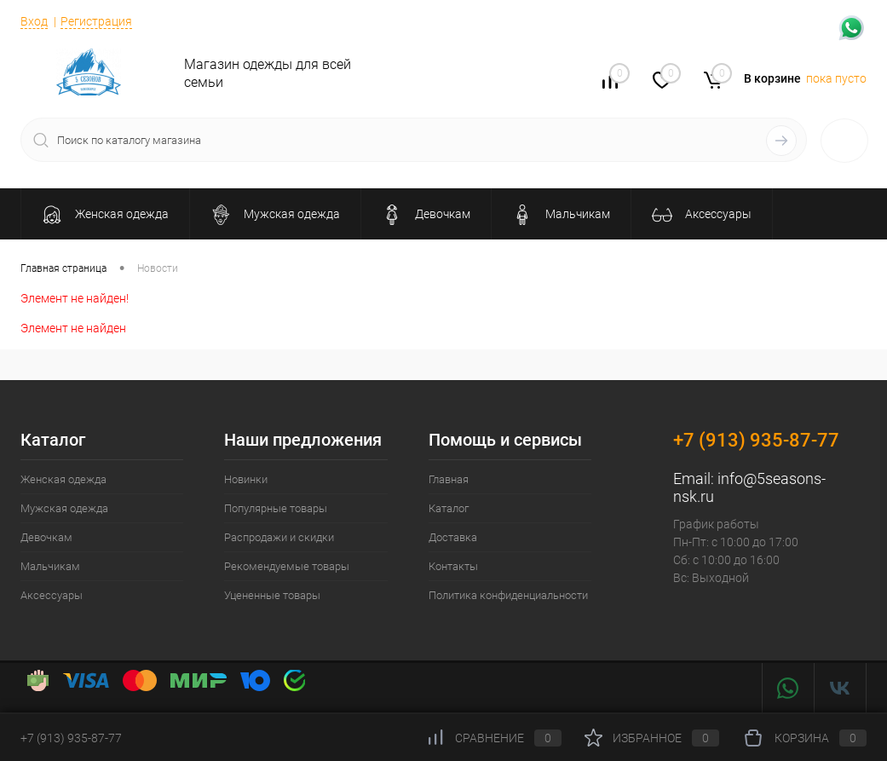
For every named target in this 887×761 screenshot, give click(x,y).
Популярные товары (275, 508)
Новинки (246, 479)
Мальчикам (50, 566)
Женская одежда (63, 479)
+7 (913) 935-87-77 (756, 440)
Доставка (453, 537)
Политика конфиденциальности (508, 595)
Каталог (449, 508)
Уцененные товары (272, 595)
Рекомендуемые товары (286, 566)
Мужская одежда (64, 508)
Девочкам (46, 537)
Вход (34, 21)
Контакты (453, 566)
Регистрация (96, 21)
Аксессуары (51, 595)
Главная (449, 479)
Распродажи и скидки (279, 537)
